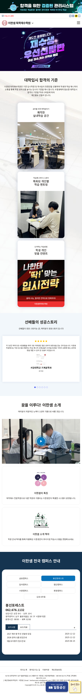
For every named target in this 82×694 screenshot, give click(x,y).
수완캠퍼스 (23, 590)
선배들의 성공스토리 (41, 333)
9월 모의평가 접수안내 (16, 641)
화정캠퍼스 (58, 590)
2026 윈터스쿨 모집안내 (17, 637)
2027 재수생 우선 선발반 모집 (19, 634)
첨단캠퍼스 (58, 584)
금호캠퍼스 (23, 578)
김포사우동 (41, 596)
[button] (79, 49)
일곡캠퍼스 (23, 584)
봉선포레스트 (58, 578)
